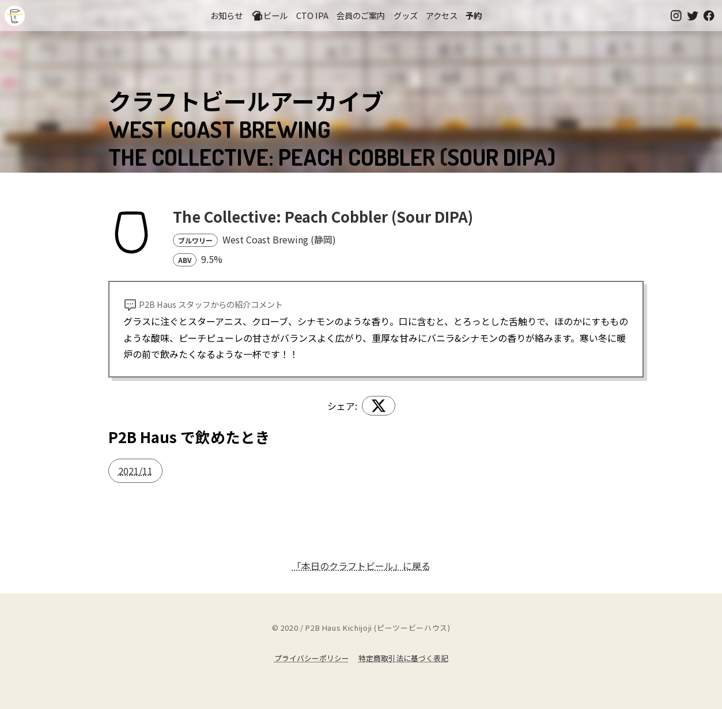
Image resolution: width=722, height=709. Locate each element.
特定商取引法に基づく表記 (403, 658)
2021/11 (135, 471)
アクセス (442, 15)
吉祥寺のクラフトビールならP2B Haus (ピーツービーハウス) (15, 16)
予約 (474, 15)
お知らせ (226, 15)
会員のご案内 (361, 15)
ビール (269, 15)
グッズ (406, 15)
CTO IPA (312, 15)
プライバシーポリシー (311, 658)
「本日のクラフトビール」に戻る (361, 566)
